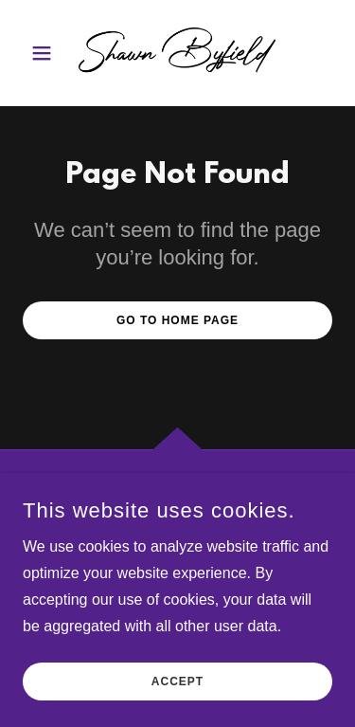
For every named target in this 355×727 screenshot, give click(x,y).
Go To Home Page (177, 320)
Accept (177, 708)
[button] (46, 53)
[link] (177, 53)
